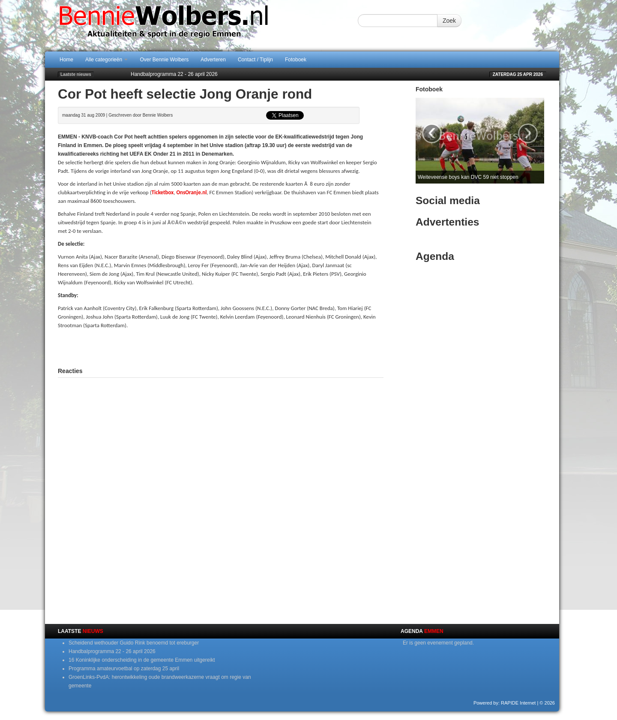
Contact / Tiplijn (255, 60)
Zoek (449, 20)
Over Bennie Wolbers (164, 60)
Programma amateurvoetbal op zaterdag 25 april (124, 669)
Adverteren (213, 60)
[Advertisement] (220, 347)
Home (66, 60)
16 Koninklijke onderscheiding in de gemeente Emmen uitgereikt (142, 660)
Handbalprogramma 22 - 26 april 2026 (174, 74)
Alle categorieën (106, 60)
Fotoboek (295, 60)
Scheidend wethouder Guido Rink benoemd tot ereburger (134, 643)
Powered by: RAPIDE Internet (504, 702)
